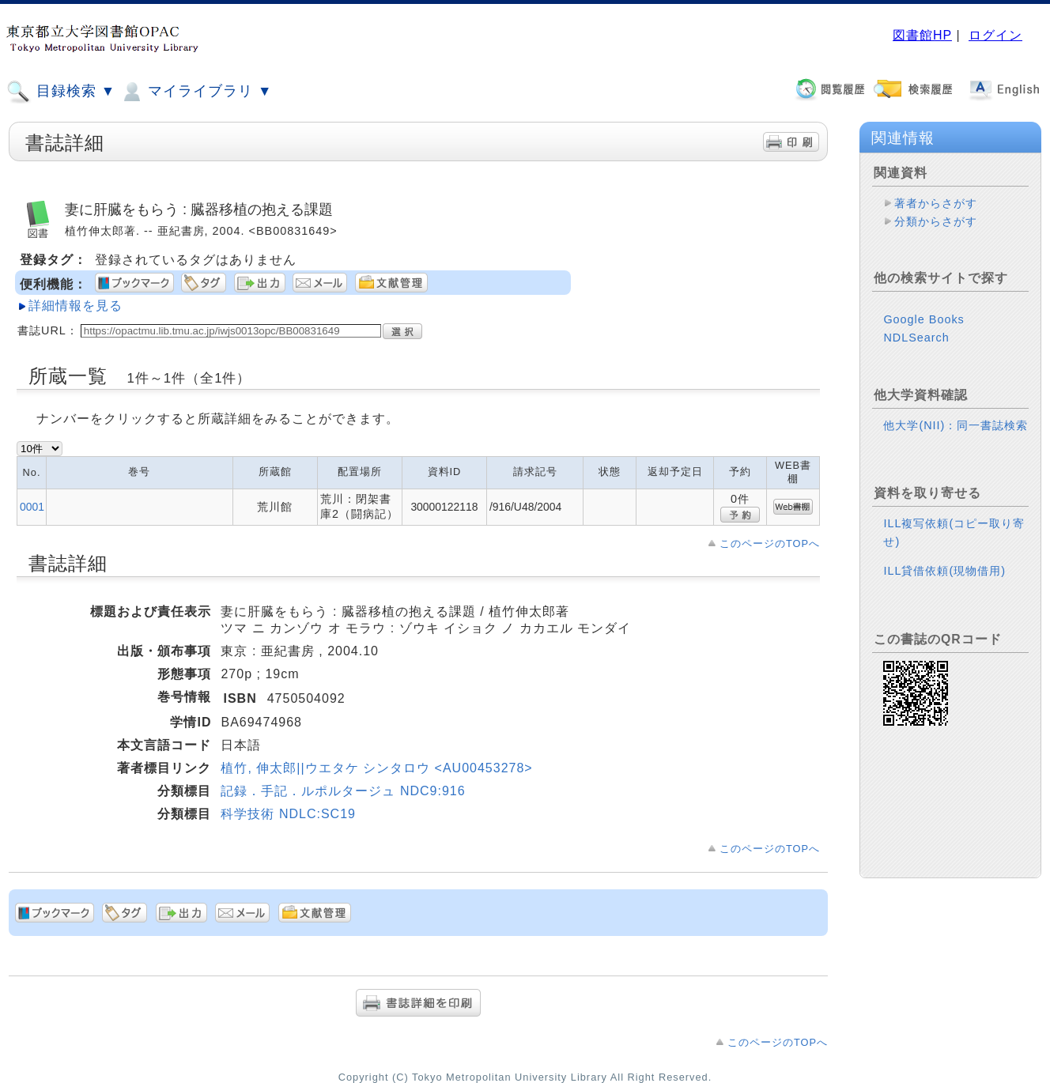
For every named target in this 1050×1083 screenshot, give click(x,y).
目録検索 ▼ (60, 92)
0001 (32, 506)
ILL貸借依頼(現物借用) (944, 570)
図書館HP (922, 35)
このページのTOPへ (770, 543)
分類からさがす (935, 221)
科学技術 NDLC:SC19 (288, 814)
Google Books (923, 319)
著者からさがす (935, 203)
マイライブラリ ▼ (195, 92)
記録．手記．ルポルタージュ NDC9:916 (343, 791)
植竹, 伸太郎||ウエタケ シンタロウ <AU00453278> (376, 768)
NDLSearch (916, 337)
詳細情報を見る (75, 305)
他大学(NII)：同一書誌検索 (955, 425)
